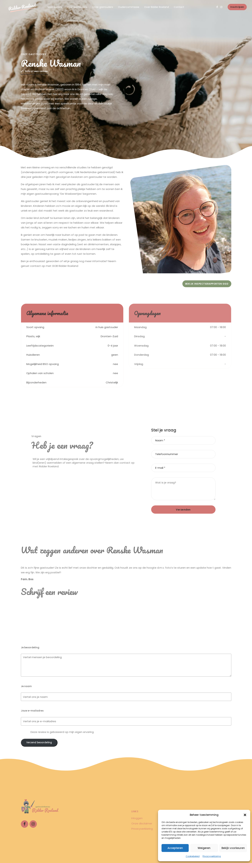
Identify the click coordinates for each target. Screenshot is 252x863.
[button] (245, 815)
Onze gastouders (102, 7)
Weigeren (204, 848)
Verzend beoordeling (39, 742)
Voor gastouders (77, 7)
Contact (179, 7)
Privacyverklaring (212, 856)
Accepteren (175, 848)
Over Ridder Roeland (156, 7)
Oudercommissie (128, 7)
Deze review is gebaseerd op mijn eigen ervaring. (62, 732)
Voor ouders (54, 7)
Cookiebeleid (193, 856)
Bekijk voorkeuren (233, 848)
